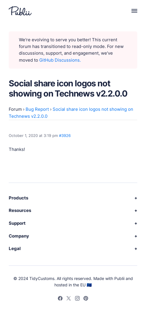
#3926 (65, 135)
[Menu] (131, 11)
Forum (15, 109)
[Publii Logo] (20, 11)
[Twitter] (68, 299)
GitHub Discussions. (60, 60)
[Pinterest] (85, 299)
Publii (119, 278)
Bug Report (37, 109)
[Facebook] (60, 299)
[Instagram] (77, 299)
